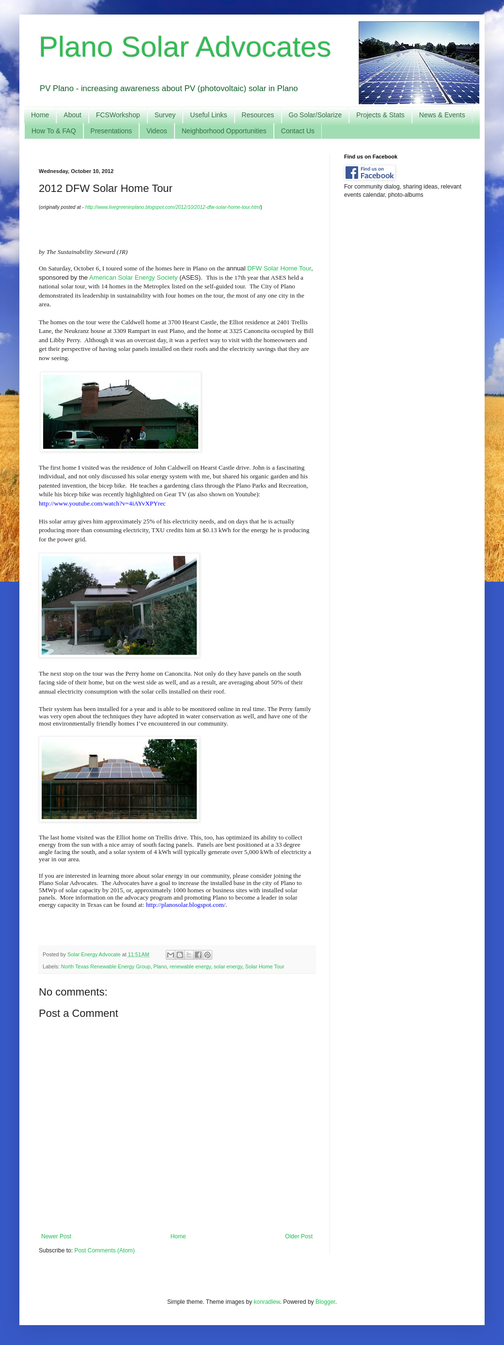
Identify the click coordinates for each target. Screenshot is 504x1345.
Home (40, 115)
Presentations (111, 131)
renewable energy (190, 966)
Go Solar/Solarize (315, 115)
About (72, 115)
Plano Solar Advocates (185, 47)
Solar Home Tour (264, 966)
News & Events (442, 115)
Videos (156, 131)
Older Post (299, 1236)
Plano (160, 966)
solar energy (228, 966)
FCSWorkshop (118, 115)
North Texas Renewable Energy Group (106, 966)
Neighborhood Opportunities (224, 131)
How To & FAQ (54, 131)
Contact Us (298, 131)
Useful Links (208, 115)
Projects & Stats (380, 115)
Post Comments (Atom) (104, 1250)
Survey (165, 115)
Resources (258, 115)
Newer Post (56, 1236)
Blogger (325, 1301)
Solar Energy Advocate (94, 954)
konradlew (267, 1301)
